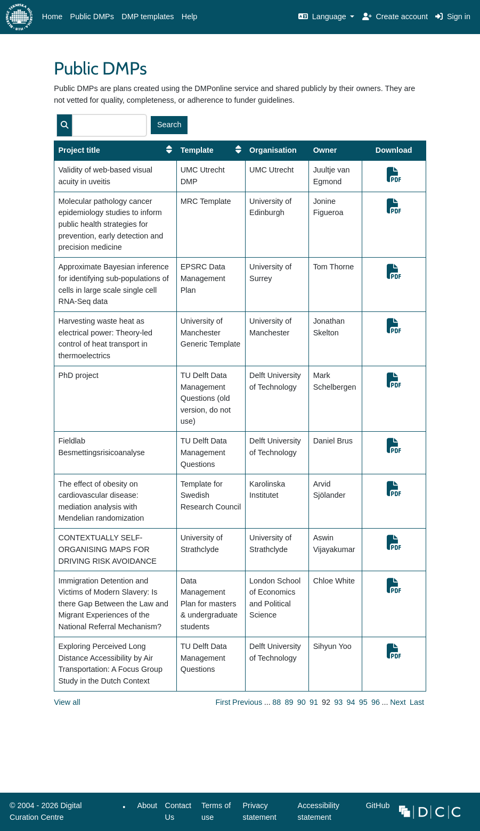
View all (67, 702)
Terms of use (216, 811)
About (147, 805)
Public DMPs (92, 16)
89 (289, 702)
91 (314, 702)
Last (417, 702)
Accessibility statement (318, 811)
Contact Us (178, 811)
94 (351, 702)
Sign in (452, 16)
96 (375, 702)
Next (398, 702)
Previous (247, 702)
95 (363, 702)
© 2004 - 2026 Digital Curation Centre (44, 814)
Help (190, 16)
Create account (395, 16)
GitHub (375, 808)
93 (338, 702)
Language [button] (323, 16)
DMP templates (147, 16)
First (223, 702)
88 (276, 702)
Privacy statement (259, 811)
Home (52, 16)
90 (301, 702)
